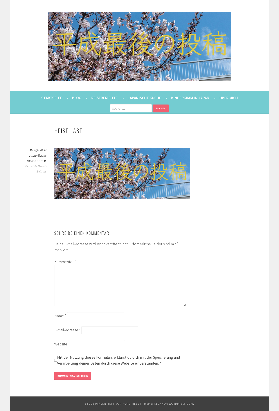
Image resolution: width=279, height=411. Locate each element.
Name (60, 315)
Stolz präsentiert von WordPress (112, 403)
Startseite (51, 97)
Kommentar (65, 261)
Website (60, 344)
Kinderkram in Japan (190, 97)
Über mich (229, 97)
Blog (76, 97)
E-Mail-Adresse (67, 329)
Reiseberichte (104, 97)
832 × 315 (37, 161)
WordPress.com (181, 403)
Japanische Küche (144, 97)
